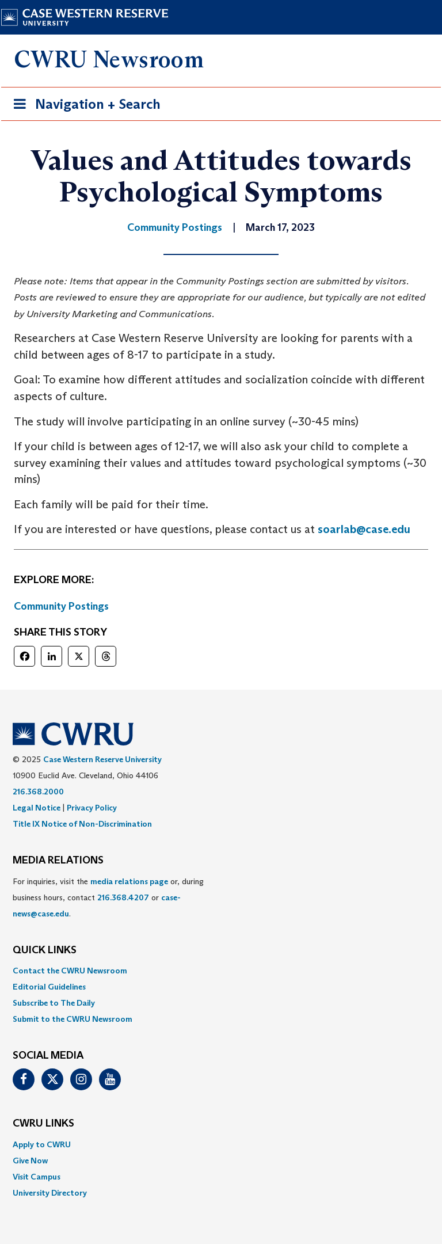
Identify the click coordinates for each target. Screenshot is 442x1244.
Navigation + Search (83, 106)
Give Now (30, 1160)
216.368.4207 (123, 897)
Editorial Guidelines (49, 986)
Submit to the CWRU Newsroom (72, 1019)
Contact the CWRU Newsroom (70, 970)
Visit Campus (36, 1176)
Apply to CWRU (42, 1144)
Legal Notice (36, 807)
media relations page (129, 881)
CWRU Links (43, 1123)
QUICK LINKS (45, 950)
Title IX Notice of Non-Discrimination (82, 824)
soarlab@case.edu (364, 529)
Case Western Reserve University (102, 759)
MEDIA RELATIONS (58, 860)
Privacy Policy (92, 807)
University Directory (50, 1193)
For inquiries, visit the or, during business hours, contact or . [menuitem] (108, 897)
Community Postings (61, 606)
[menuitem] (221, 971)
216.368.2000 (38, 791)
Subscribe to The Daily (54, 1003)
